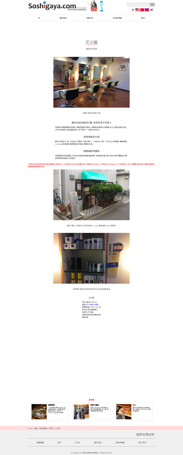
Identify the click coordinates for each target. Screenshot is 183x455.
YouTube (101, 10)
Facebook (101, 2)
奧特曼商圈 (93, 6)
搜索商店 (63, 18)
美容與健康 (120, 442)
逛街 (59, 442)
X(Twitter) (101, 7)
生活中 (77, 442)
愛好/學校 (142, 442)
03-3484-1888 (92, 304)
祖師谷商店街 (58, 5)
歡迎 (143, 18)
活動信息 (89, 18)
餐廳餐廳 (40, 442)
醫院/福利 (98, 442)
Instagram (101, 5)
